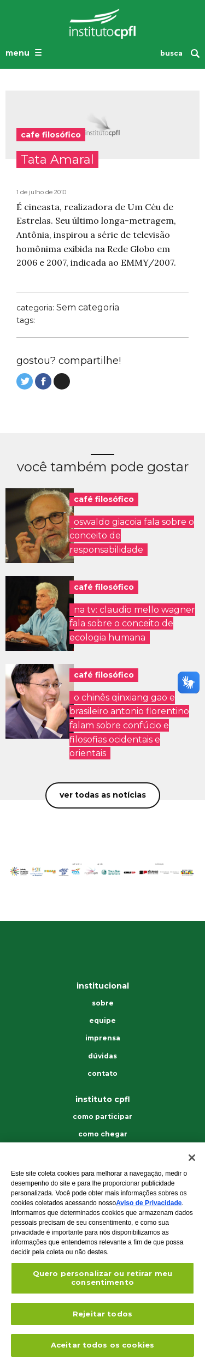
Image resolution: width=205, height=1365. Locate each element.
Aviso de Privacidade (148, 1206)
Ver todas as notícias (103, 795)
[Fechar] (192, 1161)
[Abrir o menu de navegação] (24, 52)
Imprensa (102, 1038)
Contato (102, 1073)
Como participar (102, 1117)
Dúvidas (102, 1056)
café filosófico (104, 499)
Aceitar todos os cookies (102, 1348)
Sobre (103, 1003)
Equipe (102, 1021)
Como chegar (102, 1134)
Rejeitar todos (102, 1316)
